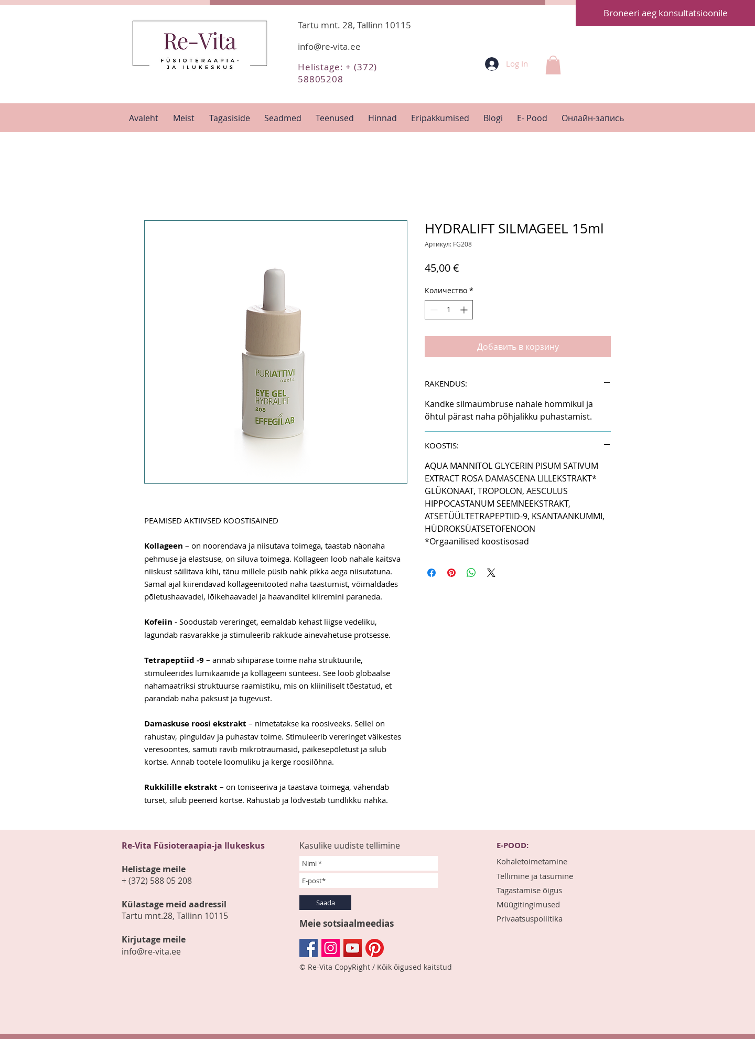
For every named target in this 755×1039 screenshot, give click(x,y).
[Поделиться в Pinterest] (451, 572)
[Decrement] (432, 310)
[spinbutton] (448, 310)
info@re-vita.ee (329, 46)
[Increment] (464, 310)
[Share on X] (491, 572)
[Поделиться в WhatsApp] (471, 572)
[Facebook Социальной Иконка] (308, 948)
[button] (553, 65)
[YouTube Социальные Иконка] (352, 948)
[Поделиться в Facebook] (431, 572)
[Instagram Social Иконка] (330, 948)
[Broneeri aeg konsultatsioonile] (665, 13)
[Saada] (325, 902)
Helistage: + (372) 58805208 (337, 73)
